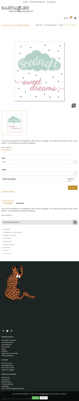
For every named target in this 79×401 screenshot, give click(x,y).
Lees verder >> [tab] (7, 150)
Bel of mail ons (7, 363)
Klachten (4, 351)
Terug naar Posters (8, 191)
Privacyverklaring (7, 355)
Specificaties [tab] (20, 203)
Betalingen (5, 386)
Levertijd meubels (8, 342)
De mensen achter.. (8, 368)
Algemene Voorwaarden (10, 353)
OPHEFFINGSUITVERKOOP (37, 2)
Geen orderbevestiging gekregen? (13, 388)
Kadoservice (6, 377)
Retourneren (6, 347)
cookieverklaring (44, 394)
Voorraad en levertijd (9, 340)
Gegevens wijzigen (8, 370)
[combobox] (39, 162)
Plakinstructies (6, 382)
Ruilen (4, 349)
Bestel (72, 188)
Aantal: (4, 170)
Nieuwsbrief (6, 380)
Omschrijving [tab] (7, 203)
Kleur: (3, 158)
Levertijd (25, 2)
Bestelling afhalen (8, 365)
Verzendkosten (51, 2)
